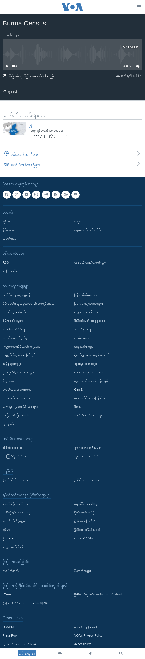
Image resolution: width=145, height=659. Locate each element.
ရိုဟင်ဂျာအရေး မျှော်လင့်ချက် (91, 355)
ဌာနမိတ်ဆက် (11, 570)
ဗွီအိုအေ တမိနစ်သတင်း (88, 529)
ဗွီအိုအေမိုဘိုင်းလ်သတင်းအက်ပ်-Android (98, 594)
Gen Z (78, 389)
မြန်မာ (32, 125)
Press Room (11, 635)
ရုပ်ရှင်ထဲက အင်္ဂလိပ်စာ (88, 447)
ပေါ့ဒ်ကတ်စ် (10, 271)
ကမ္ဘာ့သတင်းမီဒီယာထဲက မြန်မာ (21, 346)
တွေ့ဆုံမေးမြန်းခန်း (13, 546)
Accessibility (82, 644)
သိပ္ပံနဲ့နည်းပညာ (12, 363)
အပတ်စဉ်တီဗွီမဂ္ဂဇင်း (15, 521)
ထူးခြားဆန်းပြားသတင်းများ (18, 415)
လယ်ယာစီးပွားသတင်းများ (18, 398)
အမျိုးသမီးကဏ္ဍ (83, 346)
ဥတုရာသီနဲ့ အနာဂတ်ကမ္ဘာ (18, 372)
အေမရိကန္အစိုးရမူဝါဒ (86, 627)
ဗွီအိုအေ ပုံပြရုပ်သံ (84, 521)
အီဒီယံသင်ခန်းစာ (13, 447)
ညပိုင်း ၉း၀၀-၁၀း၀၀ (86, 480)
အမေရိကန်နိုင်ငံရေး (14, 329)
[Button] (10, 92)
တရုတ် (78, 221)
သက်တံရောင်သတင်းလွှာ (88, 415)
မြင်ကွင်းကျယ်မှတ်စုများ (88, 303)
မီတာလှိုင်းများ (82, 570)
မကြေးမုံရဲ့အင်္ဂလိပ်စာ (15, 456)
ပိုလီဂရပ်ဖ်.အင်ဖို (84, 512)
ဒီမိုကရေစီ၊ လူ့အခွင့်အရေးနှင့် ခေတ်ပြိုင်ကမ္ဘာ (29, 303)
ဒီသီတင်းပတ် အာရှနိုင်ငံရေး (90, 320)
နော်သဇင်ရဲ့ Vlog (84, 538)
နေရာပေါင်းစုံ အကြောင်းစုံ (89, 398)
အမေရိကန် (9, 238)
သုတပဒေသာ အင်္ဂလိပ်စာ (89, 456)
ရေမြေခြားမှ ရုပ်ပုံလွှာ (86, 503)
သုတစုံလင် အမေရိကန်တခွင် (91, 380)
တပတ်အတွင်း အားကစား (17, 389)
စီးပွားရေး (8, 380)
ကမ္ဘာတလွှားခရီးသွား (86, 312)
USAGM (8, 627)
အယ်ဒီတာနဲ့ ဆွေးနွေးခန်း (17, 294)
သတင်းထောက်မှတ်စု (15, 337)
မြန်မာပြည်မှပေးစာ (85, 294)
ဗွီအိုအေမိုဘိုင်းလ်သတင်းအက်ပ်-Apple (25, 603)
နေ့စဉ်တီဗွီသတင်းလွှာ (15, 503)
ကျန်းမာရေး (81, 337)
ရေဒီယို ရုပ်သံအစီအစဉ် (16, 512)
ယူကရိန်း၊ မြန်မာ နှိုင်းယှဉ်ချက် (20, 406)
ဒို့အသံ (78, 406)
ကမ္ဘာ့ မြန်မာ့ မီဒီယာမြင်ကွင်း (19, 355)
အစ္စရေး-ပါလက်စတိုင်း (87, 230)
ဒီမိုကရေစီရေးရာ (13, 320)
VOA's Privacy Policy (88, 635)
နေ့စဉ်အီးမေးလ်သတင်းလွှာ (90, 262)
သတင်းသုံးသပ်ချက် (14, 312)
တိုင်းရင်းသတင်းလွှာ (85, 363)
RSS (6, 262)
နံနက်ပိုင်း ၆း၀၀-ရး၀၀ (16, 480)
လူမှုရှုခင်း (8, 423)
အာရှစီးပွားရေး (83, 329)
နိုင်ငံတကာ (9, 230)
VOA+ (7, 594)
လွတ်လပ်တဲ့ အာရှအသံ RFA (19, 644)
